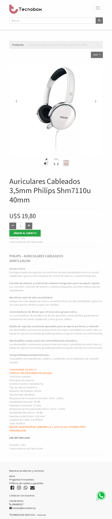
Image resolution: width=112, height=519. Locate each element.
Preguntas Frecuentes (21, 479)
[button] (16, 101)
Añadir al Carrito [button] (25, 233)
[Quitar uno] (12, 226)
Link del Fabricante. (19, 438)
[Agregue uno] (28, 226)
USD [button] (95, 54)
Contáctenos (16, 500)
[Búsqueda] (99, 20)
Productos (18, 44)
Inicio (12, 476)
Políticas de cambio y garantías (26, 483)
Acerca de (42, 515)
